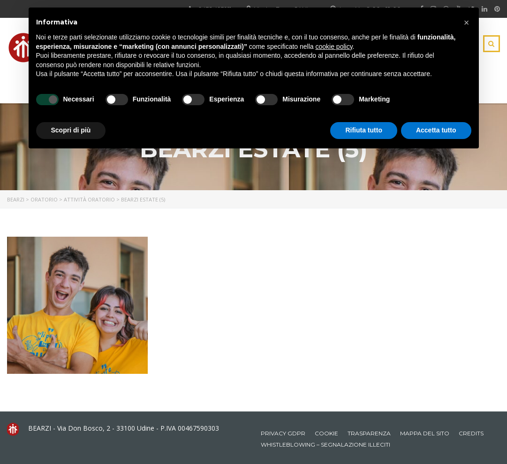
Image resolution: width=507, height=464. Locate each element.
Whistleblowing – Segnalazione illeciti (325, 444)
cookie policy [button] (333, 46)
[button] (466, 22)
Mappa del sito (424, 433)
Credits (471, 433)
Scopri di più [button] (71, 130)
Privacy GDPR (283, 433)
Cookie (326, 433)
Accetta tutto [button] (436, 130)
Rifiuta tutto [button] (363, 130)
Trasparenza (369, 433)
